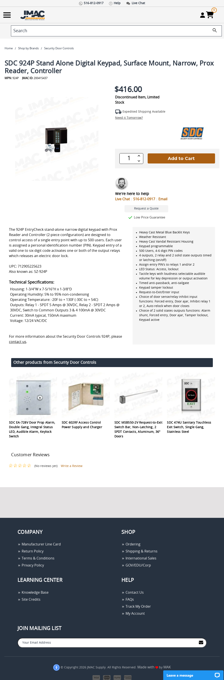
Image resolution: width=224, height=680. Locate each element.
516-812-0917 (144, 199)
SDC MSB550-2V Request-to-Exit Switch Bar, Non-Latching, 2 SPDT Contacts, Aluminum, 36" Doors (138, 429)
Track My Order (136, 606)
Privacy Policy (31, 565)
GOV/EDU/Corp (136, 565)
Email (162, 199)
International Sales (138, 558)
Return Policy (31, 551)
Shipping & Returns (139, 551)
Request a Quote (146, 208)
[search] (116, 30)
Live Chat (122, 199)
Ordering (130, 544)
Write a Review (71, 466)
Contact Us (132, 592)
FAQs (127, 599)
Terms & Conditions (36, 558)
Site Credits (29, 599)
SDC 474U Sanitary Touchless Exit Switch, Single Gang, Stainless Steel (189, 427)
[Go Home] (33, 15)
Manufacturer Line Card (39, 544)
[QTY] (129, 158)
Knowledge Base (33, 592)
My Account (133, 613)
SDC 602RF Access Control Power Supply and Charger (82, 425)
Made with (147, 667)
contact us (17, 342)
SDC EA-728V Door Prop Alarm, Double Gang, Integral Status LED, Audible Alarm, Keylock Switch (32, 429)
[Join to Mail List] (201, 642)
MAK (167, 667)
